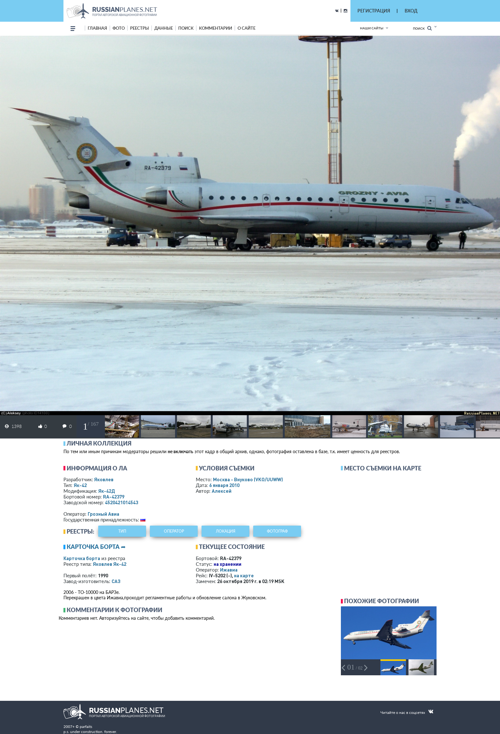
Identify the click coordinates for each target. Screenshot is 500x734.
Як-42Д (106, 491)
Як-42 (80, 485)
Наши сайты (371, 28)
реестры (139, 28)
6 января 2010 (224, 485)
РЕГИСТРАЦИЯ (373, 10)
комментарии (215, 28)
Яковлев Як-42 (109, 564)
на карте (244, 575)
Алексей (222, 491)
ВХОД (411, 10)
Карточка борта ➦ (96, 546)
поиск (186, 28)
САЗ (116, 581)
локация (225, 531)
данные (163, 28)
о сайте (246, 28)
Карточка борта (81, 558)
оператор (174, 531)
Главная (97, 28)
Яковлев (104, 479)
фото (119, 28)
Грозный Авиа (103, 514)
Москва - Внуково (248, 479)
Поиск (422, 28)
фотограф (277, 531)
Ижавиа (229, 570)
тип (122, 531)
